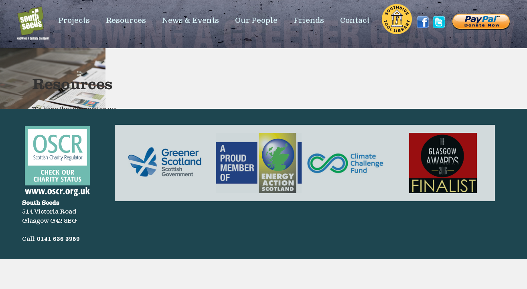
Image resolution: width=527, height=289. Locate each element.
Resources (126, 20)
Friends (309, 20)
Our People (256, 20)
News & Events (190, 20)
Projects (74, 20)
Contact (355, 20)
